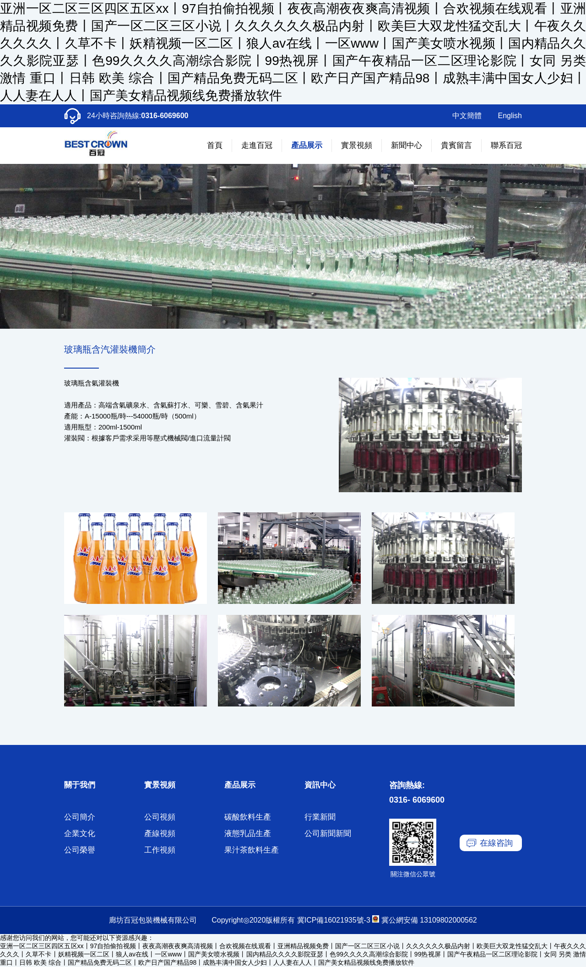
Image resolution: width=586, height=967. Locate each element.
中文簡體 (467, 116)
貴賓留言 (456, 145)
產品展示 (306, 145)
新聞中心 (406, 145)
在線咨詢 (496, 842)
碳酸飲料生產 (247, 817)
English (510, 116)
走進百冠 (256, 145)
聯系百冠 (506, 145)
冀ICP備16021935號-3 (333, 920)
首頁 (214, 145)
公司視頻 (159, 817)
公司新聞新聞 (327, 833)
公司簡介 (79, 817)
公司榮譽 (79, 850)
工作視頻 (159, 850)
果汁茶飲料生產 (251, 850)
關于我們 (79, 785)
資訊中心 (320, 785)
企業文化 (79, 833)
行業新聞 (320, 817)
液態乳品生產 (247, 833)
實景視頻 (356, 145)
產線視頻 (159, 833)
